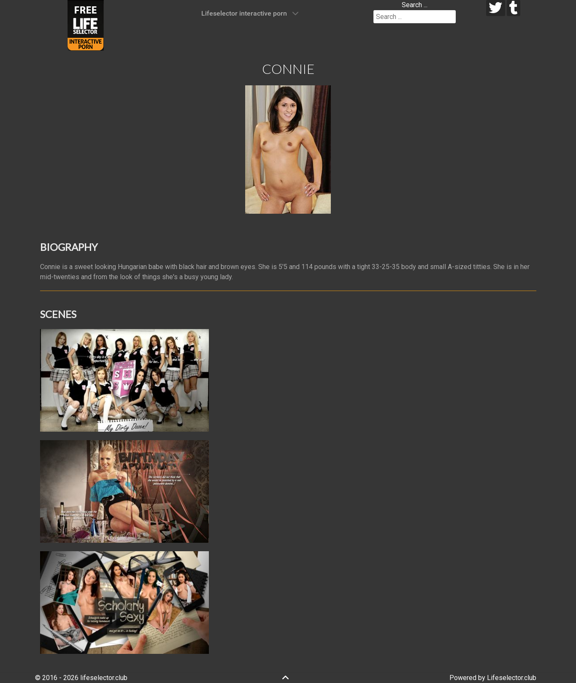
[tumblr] (514, 8)
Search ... (414, 5)
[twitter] (495, 8)
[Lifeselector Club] (86, 25)
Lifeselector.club (511, 678)
